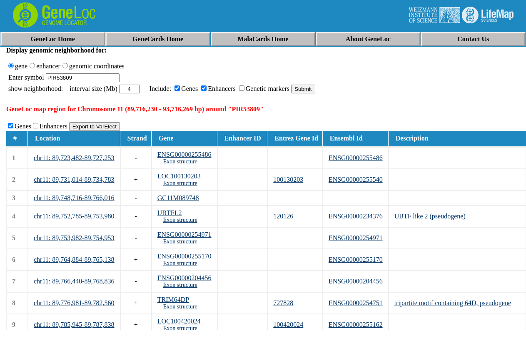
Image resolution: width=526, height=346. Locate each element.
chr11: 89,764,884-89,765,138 (74, 259)
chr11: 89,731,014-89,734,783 (74, 179)
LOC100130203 (179, 176)
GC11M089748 (178, 197)
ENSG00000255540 (356, 179)
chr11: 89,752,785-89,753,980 (74, 216)
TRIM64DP (173, 299)
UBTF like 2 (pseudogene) (430, 216)
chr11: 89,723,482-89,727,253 (74, 157)
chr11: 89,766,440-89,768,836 (74, 281)
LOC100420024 (179, 321)
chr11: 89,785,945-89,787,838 (74, 324)
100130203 (288, 179)
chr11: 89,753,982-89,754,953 (74, 237)
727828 (283, 302)
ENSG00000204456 (184, 277)
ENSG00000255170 (184, 256)
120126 (283, 216)
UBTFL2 (169, 212)
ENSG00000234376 (356, 216)
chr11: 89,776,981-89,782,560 (74, 302)
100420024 (288, 324)
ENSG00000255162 (356, 324)
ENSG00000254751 (356, 302)
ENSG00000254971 (184, 234)
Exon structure (180, 161)
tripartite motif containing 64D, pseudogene (452, 302)
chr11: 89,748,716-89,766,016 (74, 197)
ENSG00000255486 (184, 154)
